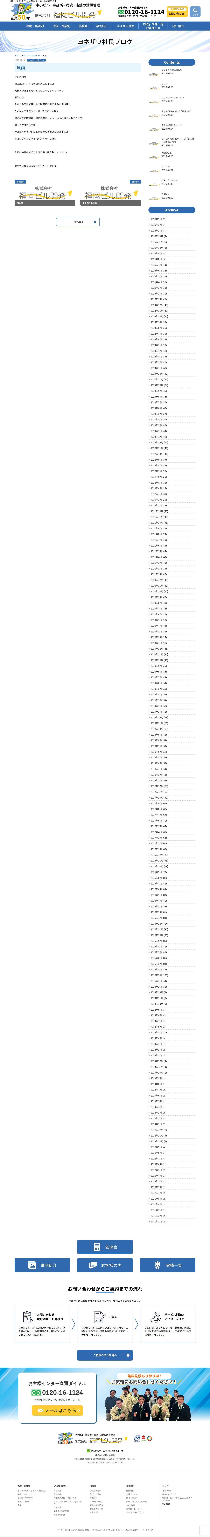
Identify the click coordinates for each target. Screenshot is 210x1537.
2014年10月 (157, 996)
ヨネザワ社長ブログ (31, 48)
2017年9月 (156, 796)
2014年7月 (156, 1013)
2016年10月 (157, 859)
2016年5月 (156, 888)
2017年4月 (156, 825)
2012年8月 (156, 1145)
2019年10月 (157, 653)
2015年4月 (156, 962)
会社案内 (178, 19)
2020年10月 (157, 584)
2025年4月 (156, 275)
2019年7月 (156, 670)
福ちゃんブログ (169, 1487)
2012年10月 (157, 1134)
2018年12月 (157, 710)
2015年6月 (156, 950)
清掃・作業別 (61, 19)
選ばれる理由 (125, 19)
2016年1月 (156, 910)
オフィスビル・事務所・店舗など (32, 1483)
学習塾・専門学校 (25, 1491)
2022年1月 (156, 498)
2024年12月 (157, 298)
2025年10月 (157, 240)
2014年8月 (156, 1008)
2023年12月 (157, 366)
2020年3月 (156, 624)
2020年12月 (157, 572)
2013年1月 (156, 1117)
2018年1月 (156, 773)
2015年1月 (156, 979)
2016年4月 (156, 893)
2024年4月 (156, 343)
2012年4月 (156, 1168)
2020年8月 (156, 595)
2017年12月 (157, 779)
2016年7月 (156, 876)
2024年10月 (157, 309)
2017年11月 (157, 784)
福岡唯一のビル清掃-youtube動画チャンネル (177, 1492)
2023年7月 (156, 395)
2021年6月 (156, 538)
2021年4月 (156, 550)
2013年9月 (156, 1071)
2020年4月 (156, 618)
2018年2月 (156, 767)
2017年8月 (156, 802)
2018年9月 (156, 727)
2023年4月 (156, 412)
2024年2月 (156, 355)
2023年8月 (156, 389)
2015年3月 (156, 968)
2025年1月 (156, 292)
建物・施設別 (35, 19)
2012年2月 (156, 1180)
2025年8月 (156, 252)
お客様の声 (105, 1258)
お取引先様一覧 (96, 1502)
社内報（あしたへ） (134, 1502)
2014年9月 (156, 1002)
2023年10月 (157, 378)
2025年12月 (157, 229)
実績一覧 (167, 1258)
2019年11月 (157, 647)
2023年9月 (156, 383)
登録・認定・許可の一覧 (136, 1494)
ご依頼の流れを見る (105, 1348)
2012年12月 (157, 1122)
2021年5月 (156, 544)
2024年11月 (157, 303)
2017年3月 (156, 830)
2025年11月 (157, 234)
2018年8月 (156, 733)
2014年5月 (156, 1025)
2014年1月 (156, 1048)
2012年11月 (157, 1128)
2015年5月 (156, 956)
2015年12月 (157, 916)
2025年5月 (156, 269)
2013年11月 (157, 1059)
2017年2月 (156, 836)
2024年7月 (156, 326)
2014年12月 (157, 985)
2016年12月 (157, 847)
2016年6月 (156, 882)
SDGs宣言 (130, 1498)
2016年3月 (156, 899)
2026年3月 (156, 212)
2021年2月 (156, 561)
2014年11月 (157, 991)
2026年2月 (156, 217)
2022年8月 (156, 458)
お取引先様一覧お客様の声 (153, 19)
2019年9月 (156, 658)
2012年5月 (156, 1163)
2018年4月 (156, 756)
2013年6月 (156, 1088)
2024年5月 (156, 338)
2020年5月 (156, 613)
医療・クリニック (25, 1487)
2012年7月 (156, 1151)
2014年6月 (156, 1019)
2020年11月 (157, 578)
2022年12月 (157, 435)
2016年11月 (157, 853)
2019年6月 (156, 675)
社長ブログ (167, 1483)
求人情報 (166, 1497)
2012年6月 (156, 1157)
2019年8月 (156, 664)
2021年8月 (156, 527)
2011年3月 (156, 1203)
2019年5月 (156, 681)
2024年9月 (156, 315)
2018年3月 (156, 761)
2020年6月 (156, 607)
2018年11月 (157, 716)
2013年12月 (157, 1054)
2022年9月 (156, 452)
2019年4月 (156, 687)
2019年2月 (156, 698)
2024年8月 (156, 320)
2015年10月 (157, 928)
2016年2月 (156, 905)
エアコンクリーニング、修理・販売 (68, 1495)
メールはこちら (57, 1403)
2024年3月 (156, 349)
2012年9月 (156, 1140)
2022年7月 (156, 464)
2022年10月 (157, 446)
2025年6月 (156, 263)
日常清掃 (57, 1483)
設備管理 (57, 1500)
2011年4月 (156, 1197)
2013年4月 (156, 1099)
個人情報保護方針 (132, 1523)
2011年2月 (156, 1208)
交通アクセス (132, 1487)
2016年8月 (156, 870)
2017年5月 (156, 819)
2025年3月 (156, 280)
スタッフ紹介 (132, 1491)
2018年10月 (157, 721)
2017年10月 (157, 790)
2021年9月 (156, 521)
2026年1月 (156, 223)
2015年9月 (156, 933)
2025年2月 (156, 286)
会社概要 (130, 1483)
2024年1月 (156, 360)
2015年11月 (157, 922)
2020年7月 (156, 601)
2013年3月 (156, 1105)
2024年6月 (156, 332)
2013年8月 (156, 1077)
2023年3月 (156, 418)
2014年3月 (156, 1036)
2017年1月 (156, 842)
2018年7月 (156, 739)
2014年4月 (156, 1031)
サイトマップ (147, 1523)
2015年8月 (156, 939)
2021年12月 (157, 504)
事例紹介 (102, 19)
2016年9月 (156, 865)
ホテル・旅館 (23, 1494)
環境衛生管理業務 (61, 1504)
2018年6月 (156, 744)
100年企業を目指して (135, 1505)
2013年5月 (156, 1094)
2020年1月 (156, 635)
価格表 (83, 19)
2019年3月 (156, 693)
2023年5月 (156, 406)
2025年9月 (156, 246)
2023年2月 (156, 423)
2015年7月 (156, 945)
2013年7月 (156, 1082)
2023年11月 (157, 372)
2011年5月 (156, 1191)
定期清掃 (57, 1487)
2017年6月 (156, 813)
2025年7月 (156, 257)
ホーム (17, 48)
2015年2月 (156, 973)
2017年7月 (156, 807)
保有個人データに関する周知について (108, 1523)
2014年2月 (156, 1042)
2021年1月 (156, 567)
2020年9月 (156, 590)
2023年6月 (156, 401)
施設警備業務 (59, 1507)
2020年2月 (156, 630)
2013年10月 (157, 1065)
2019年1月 (156, 704)
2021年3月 (156, 555)
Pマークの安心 (96, 1494)
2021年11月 (157, 509)
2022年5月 (156, 475)
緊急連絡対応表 (96, 1498)
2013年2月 (156, 1111)
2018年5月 (156, 750)
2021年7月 (156, 532)
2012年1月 (156, 1185)
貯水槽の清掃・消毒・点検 (65, 1491)
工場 (19, 1498)
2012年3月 (156, 1174)
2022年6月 (156, 469)
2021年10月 (157, 515)
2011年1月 (156, 1214)
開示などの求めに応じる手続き (77, 1523)
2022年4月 (156, 481)
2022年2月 (156, 492)
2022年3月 (156, 486)
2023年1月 (156, 429)
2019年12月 (157, 641)
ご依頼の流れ (95, 1483)
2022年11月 (157, 441)
